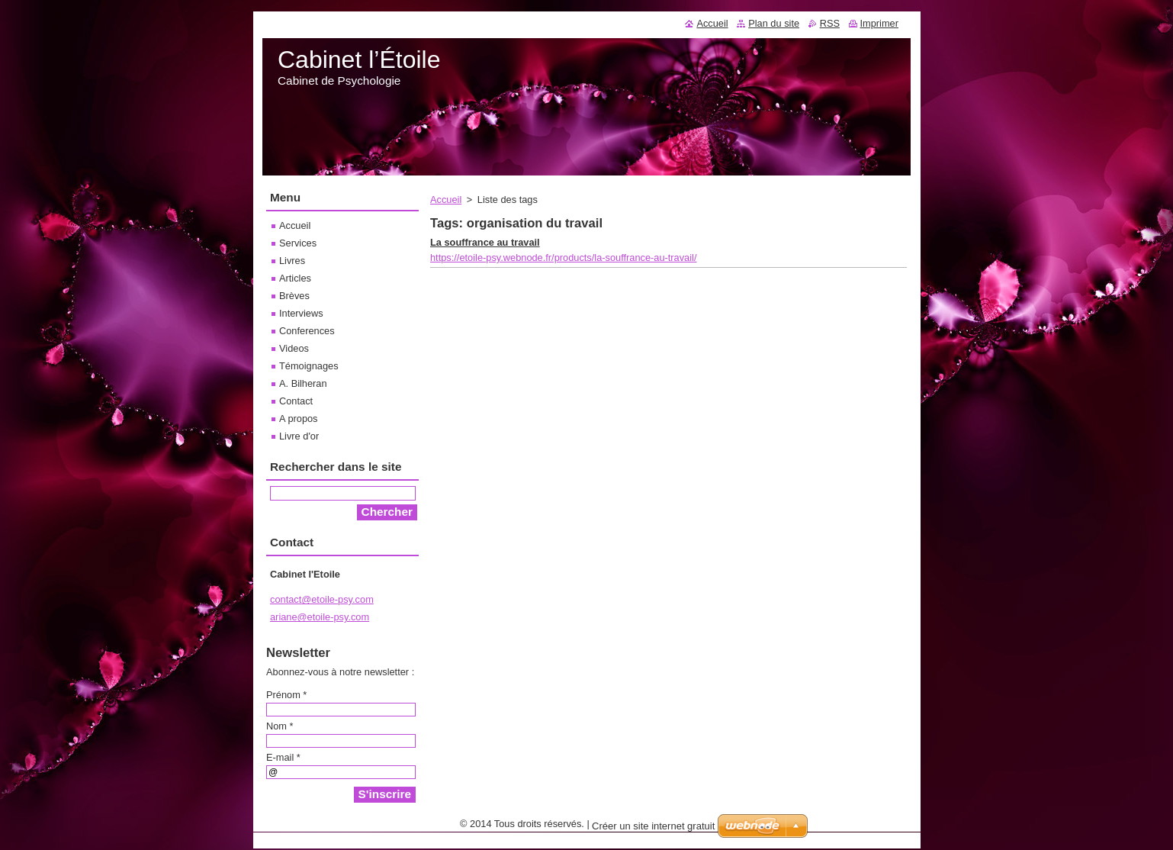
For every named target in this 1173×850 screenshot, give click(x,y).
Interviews (301, 313)
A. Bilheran (303, 383)
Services (298, 243)
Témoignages (309, 366)
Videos (294, 348)
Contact (296, 401)
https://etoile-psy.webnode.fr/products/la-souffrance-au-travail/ (563, 257)
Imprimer (879, 23)
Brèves (294, 295)
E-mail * (283, 757)
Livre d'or (299, 436)
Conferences (307, 330)
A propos (298, 418)
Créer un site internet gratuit (653, 826)
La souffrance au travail (485, 242)
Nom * (280, 726)
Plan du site (773, 23)
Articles (295, 278)
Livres (292, 260)
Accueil (445, 199)
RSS (830, 23)
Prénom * (286, 694)
